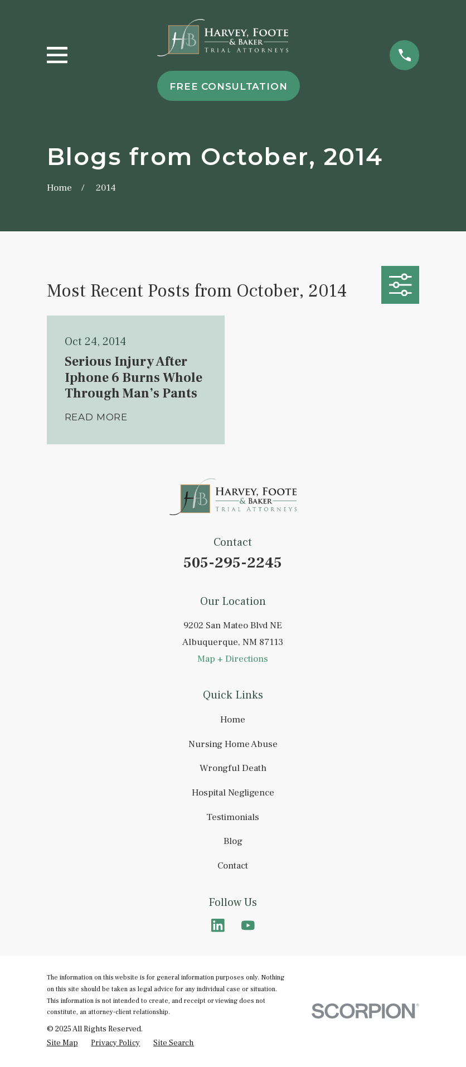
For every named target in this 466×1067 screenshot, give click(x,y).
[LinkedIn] (218, 925)
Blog (233, 841)
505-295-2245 (232, 563)
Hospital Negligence (233, 793)
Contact (232, 866)
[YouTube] (248, 925)
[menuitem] (62, 1043)
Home (232, 720)
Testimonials (232, 817)
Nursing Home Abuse (233, 744)
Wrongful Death (233, 768)
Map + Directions (232, 659)
